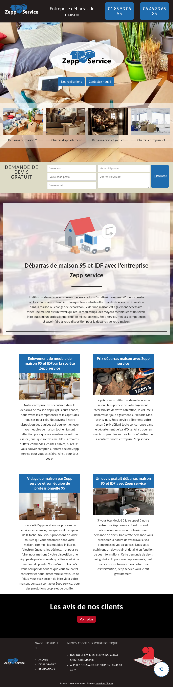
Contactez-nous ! (100, 82)
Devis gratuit (47, 664)
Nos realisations (71, 82)
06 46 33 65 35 (154, 11)
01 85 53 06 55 (119, 11)
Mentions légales (104, 683)
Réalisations (47, 669)
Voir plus (86, 619)
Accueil (43, 659)
